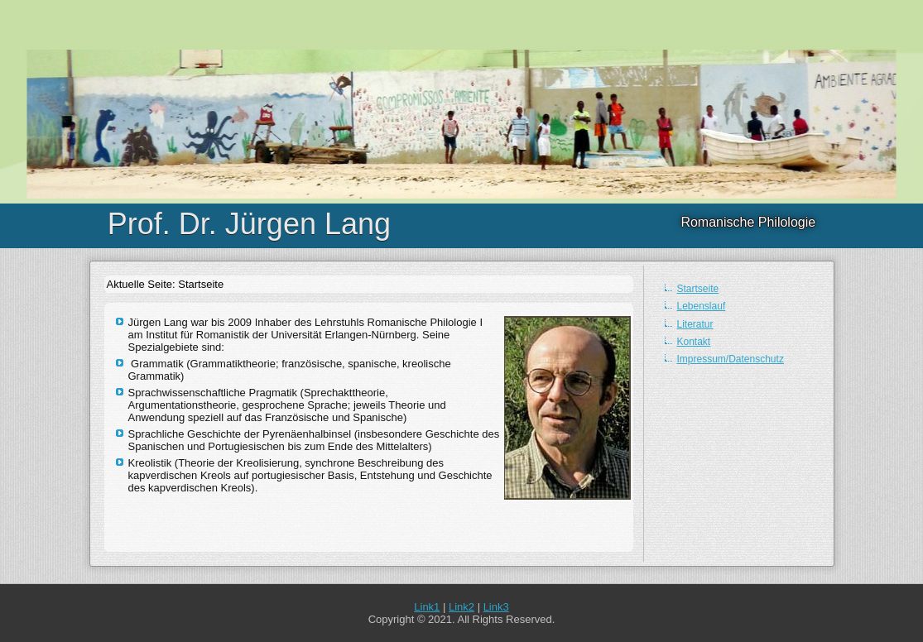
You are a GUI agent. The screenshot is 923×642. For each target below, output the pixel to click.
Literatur (695, 324)
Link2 (461, 607)
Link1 (427, 607)
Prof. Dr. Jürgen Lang (249, 224)
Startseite (698, 289)
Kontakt (694, 341)
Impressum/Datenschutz (730, 359)
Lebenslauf (701, 306)
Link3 (496, 607)
